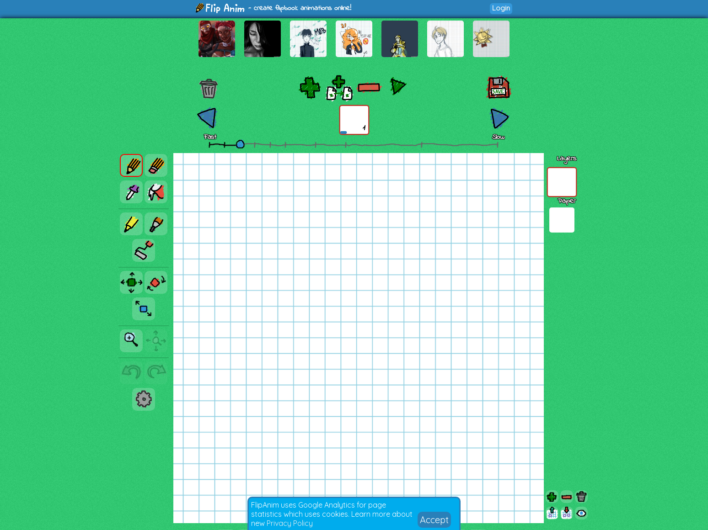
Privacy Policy (290, 523)
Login (501, 8)
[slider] (240, 143)
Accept (434, 519)
